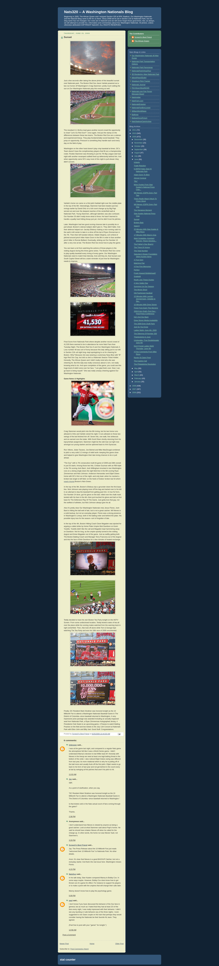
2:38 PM (72, 817)
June (136, 159)
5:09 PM (72, 896)
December (138, 139)
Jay (70, 779)
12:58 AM (72, 930)
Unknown (73, 745)
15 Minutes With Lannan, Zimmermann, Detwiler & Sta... (144, 298)
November (138, 143)
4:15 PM (72, 869)
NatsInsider (136, 97)
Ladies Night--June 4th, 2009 (145, 330)
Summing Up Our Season (144, 286)
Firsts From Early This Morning (146, 308)
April (136, 372)
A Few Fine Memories (142, 267)
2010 (134, 133)
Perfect (137, 270)
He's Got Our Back (141, 317)
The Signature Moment (143, 210)
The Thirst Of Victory (142, 247)
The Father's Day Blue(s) (143, 244)
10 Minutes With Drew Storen (145, 305)
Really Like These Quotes (144, 280)
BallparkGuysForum (139, 118)
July (136, 156)
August (137, 153)
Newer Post (64, 944)
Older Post (119, 944)
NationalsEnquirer (139, 104)
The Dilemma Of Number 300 (145, 334)
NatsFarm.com (137, 101)
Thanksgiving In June (142, 337)
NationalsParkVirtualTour (141, 71)
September (138, 150)
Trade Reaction (140, 166)
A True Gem (138, 260)
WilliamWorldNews (139, 111)
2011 (134, 130)
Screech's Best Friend (78, 845)
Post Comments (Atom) (79, 949)
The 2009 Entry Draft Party (144, 324)
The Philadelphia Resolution (145, 364)
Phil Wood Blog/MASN (140, 88)
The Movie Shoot (140, 290)
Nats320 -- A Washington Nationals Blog (98, 12)
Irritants (137, 162)
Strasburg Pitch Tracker (141, 81)
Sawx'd (137, 226)
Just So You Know (141, 327)
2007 (134, 389)
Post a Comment (69, 935)
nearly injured (69, 482)
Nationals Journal (138, 85)
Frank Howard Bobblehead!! (145, 273)
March (137, 375)
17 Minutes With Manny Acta (145, 235)
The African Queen (142, 41)
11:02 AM (72, 774)
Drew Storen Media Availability (146, 320)
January (137, 382)
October (137, 146)
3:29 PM (72, 840)
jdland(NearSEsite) (139, 78)
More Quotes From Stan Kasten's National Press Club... (144, 187)
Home (92, 944)
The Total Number (141, 251)
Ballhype (135, 115)
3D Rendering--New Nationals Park (145, 74)
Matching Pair (139, 263)
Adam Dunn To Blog (142, 175)
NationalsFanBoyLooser (141, 108)
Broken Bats (139, 223)
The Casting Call (140, 361)
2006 (134, 393)
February (138, 378)
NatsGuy (72, 874)
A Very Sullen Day (141, 283)
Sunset (136, 219)
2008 (134, 386)
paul (70, 901)
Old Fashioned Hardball (143, 293)
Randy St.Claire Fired (142, 358)
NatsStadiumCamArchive (141, 121)
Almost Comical (140, 178)
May (136, 368)
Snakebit (137, 276)
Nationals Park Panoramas (142, 67)
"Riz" (136, 181)
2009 (134, 137)
